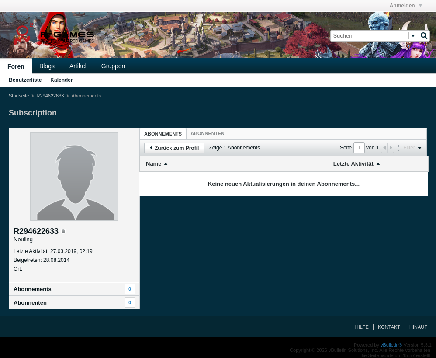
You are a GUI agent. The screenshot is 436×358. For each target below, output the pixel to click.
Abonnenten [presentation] (207, 133)
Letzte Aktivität (353, 163)
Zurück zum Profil (174, 148)
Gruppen (113, 66)
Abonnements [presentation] (163, 133)
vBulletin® (391, 345)
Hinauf (418, 327)
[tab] (163, 133)
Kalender (61, 80)
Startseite (19, 95)
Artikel (78, 66)
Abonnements (33, 289)
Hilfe (362, 327)
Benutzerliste (25, 80)
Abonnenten (30, 302)
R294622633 (50, 95)
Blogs (47, 66)
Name (153, 163)
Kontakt (389, 327)
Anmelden (406, 6)
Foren (15, 66)
